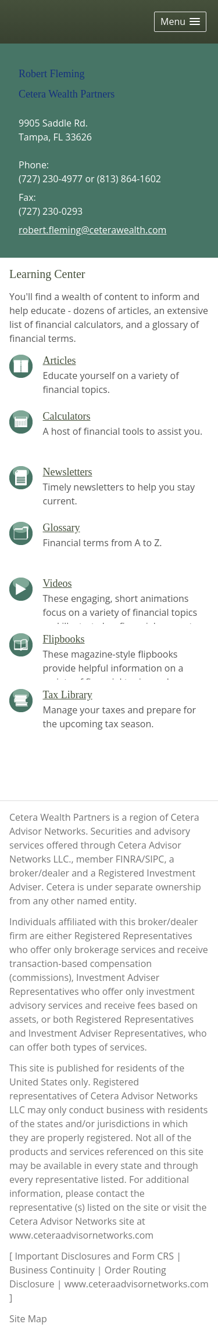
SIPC (154, 859)
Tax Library (67, 695)
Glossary (61, 527)
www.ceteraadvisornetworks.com (81, 1235)
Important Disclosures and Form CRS (94, 1256)
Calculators (67, 416)
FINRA (129, 859)
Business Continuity (52, 1270)
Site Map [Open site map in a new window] (28, 1318)
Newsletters (67, 472)
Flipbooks (64, 639)
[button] (180, 22)
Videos (57, 583)
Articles (59, 360)
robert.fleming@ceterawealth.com (92, 229)
